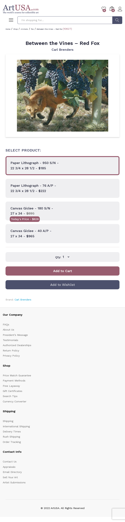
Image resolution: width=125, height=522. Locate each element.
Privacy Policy (11, 355)
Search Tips (10, 396)
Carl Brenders (62, 49)
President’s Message (15, 334)
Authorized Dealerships (17, 345)
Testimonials (10, 340)
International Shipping (16, 426)
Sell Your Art (10, 477)
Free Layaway (11, 385)
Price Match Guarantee (17, 375)
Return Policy (11, 350)
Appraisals (9, 466)
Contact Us (10, 461)
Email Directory (12, 472)
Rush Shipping (11, 436)
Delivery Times (12, 431)
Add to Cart (62, 271)
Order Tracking (12, 441)
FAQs (6, 324)
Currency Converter (14, 401)
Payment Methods (14, 380)
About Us (8, 329)
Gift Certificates (12, 391)
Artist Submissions (14, 482)
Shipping (8, 421)
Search (117, 20)
